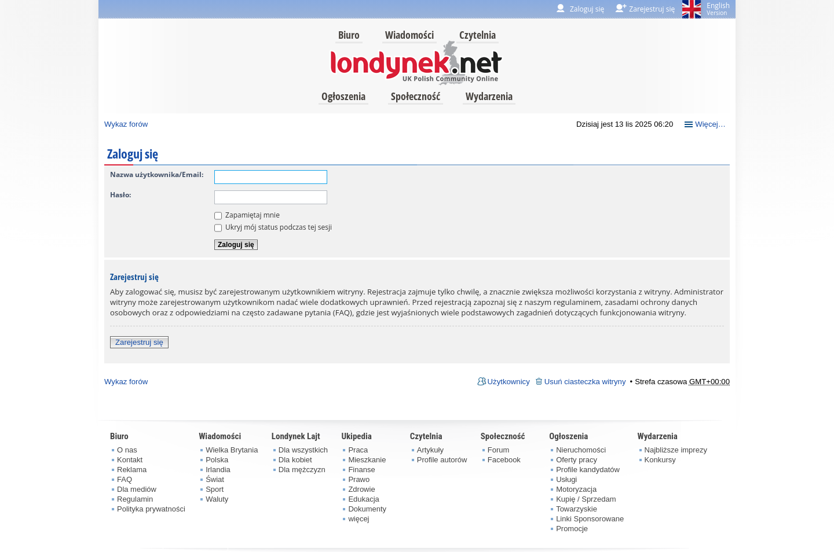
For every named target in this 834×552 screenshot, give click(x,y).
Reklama (132, 469)
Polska (217, 459)
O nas (127, 450)
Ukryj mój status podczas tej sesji (273, 227)
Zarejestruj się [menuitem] (652, 9)
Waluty (217, 499)
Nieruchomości (581, 450)
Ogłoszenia (343, 96)
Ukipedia (356, 436)
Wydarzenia (489, 96)
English (718, 9)
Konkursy (660, 459)
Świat (215, 479)
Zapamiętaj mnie (247, 215)
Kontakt (129, 459)
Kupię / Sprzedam (586, 499)
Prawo (359, 479)
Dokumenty (367, 509)
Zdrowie (361, 489)
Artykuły (430, 450)
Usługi (566, 479)
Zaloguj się (587, 9)
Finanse (361, 469)
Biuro (349, 35)
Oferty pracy (576, 459)
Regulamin (135, 499)
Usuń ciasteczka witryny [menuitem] (585, 381)
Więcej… (710, 124)
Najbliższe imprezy (676, 450)
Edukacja (363, 499)
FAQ (124, 479)
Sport (215, 489)
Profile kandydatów (588, 469)
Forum (499, 450)
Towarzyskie (576, 509)
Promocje (572, 528)
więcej (358, 518)
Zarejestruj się (139, 342)
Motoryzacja (576, 489)
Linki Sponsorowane (590, 518)
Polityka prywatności (151, 509)
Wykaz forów (126, 124)
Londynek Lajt (296, 436)
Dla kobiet (295, 459)
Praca (358, 450)
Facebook (504, 459)
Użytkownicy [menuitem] (509, 381)
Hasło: (120, 195)
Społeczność (415, 96)
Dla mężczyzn (302, 469)
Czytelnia (477, 35)
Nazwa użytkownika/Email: (156, 174)
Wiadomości (409, 35)
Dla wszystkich (303, 450)
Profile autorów (442, 459)
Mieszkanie (367, 459)
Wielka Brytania (232, 450)
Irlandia (218, 469)
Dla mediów (136, 489)
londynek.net (416, 62)
